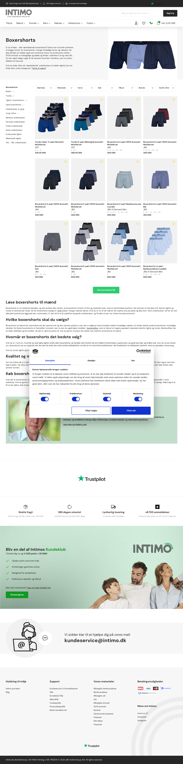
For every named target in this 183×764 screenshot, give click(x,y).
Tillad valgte (91, 410)
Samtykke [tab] (50, 360)
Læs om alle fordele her (39, 587)
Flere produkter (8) (106, 290)
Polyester (98, 717)
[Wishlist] (143, 23)
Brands (146, 88)
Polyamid (98, 724)
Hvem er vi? (142, 713)
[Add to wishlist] (65, 99)
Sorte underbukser (14, 130)
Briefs (8, 91)
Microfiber (98, 721)
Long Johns (11, 113)
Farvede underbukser (15, 122)
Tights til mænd (39, 68)
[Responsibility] (151, 23)
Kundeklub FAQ (56, 695)
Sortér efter (166, 88)
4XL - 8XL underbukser (16, 142)
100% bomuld (100, 706)
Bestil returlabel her (58, 710)
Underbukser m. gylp (15, 109)
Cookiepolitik (55, 703)
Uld (95, 699)
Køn (105, 88)
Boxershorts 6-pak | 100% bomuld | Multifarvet (87, 267)
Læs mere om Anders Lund (75, 424)
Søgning (170, 13)
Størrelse (44, 88)
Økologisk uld (99, 695)
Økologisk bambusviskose (105, 688)
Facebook (141, 717)
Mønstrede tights (13, 138)
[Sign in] (136, 23)
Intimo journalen (13, 688)
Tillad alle (131, 410)
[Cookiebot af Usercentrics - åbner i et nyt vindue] (138, 351)
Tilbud (9, 23)
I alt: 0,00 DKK (166, 23)
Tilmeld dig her (17, 594)
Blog (8, 692)
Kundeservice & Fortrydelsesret (64, 688)
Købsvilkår (54, 699)
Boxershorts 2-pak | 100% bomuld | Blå (159, 205)
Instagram (141, 720)
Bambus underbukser (15, 117)
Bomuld (97, 710)
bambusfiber (92, 328)
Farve (85, 88)
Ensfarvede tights (13, 134)
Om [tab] (133, 360)
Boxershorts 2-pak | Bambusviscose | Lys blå (124, 205)
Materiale (64, 88)
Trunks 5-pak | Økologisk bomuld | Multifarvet (87, 143)
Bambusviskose (100, 692)
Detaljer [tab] (91, 360)
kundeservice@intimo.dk (95, 640)
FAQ (51, 692)
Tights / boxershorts (15, 100)
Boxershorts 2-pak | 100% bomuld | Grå (51, 267)
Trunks (9, 96)
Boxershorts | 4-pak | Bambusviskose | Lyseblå (154, 267)
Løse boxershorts (13, 104)
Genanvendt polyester (104, 713)
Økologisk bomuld (101, 703)
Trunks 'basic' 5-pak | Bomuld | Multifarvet (49, 143)
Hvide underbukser (14, 126)
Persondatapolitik (57, 706)
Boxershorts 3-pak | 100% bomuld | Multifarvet (123, 143)
